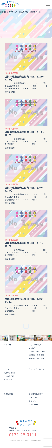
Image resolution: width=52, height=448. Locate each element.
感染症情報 (8, 394)
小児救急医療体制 (36, 394)
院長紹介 (32, 348)
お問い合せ (33, 405)
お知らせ (7, 345)
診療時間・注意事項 (36, 355)
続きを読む (10, 92)
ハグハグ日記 (9, 376)
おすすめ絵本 (9, 379)
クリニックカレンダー (37, 369)
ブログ (6, 369)
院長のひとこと (10, 373)
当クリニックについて (37, 351)
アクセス (32, 401)
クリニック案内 (35, 345)
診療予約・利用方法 (36, 358)
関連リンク (33, 398)
